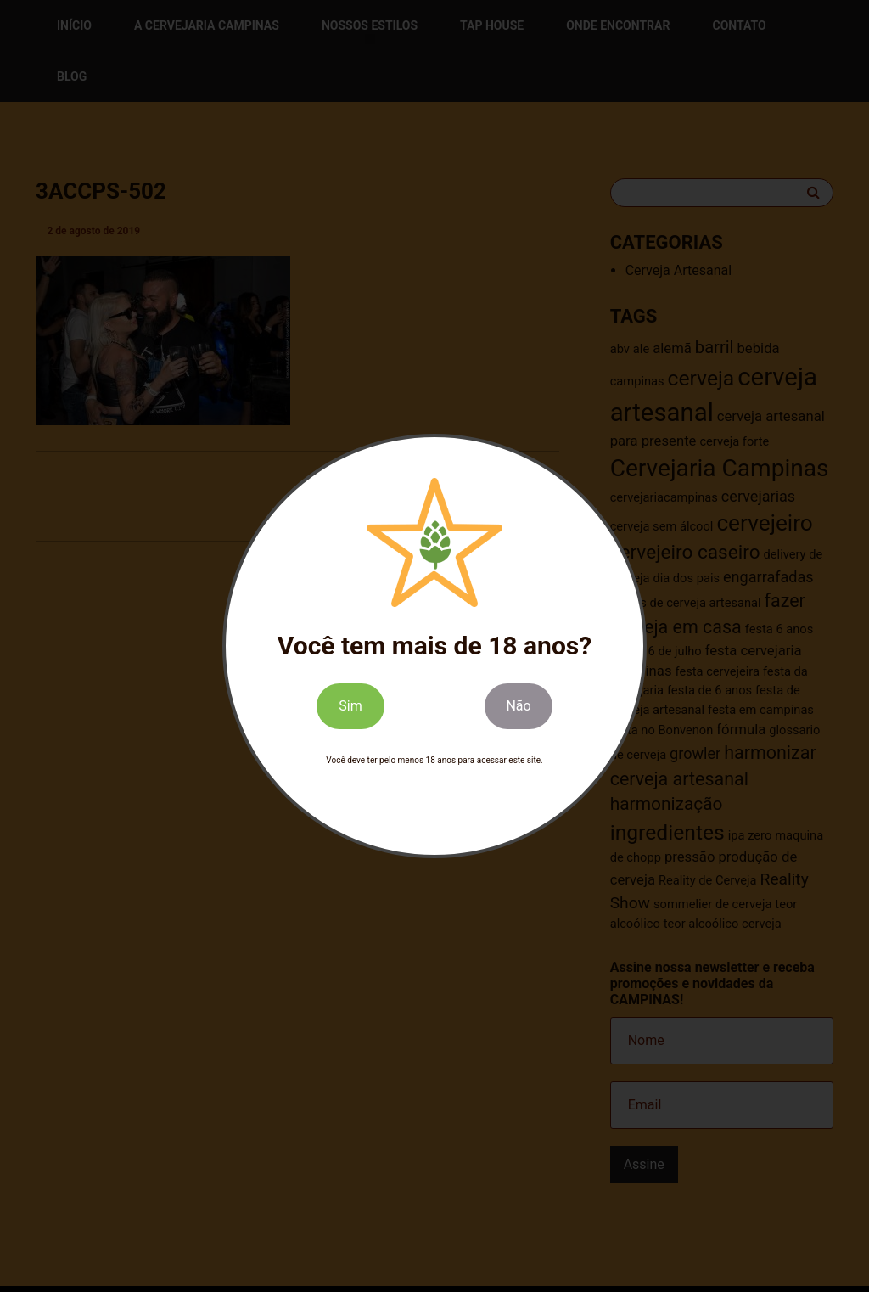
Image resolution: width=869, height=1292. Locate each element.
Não (518, 706)
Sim (350, 706)
